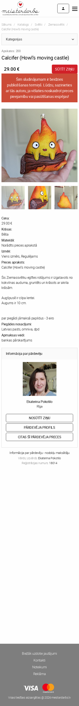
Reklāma (39, 673)
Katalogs (23, 24)
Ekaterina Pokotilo (39, 401)
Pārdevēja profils (39, 427)
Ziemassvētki (56, 24)
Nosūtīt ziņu (39, 418)
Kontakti (39, 660)
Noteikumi (39, 667)
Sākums (6, 24)
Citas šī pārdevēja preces (39, 437)
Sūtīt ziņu (64, 69)
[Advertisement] (39, 514)
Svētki (38, 24)
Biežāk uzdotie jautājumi (39, 653)
